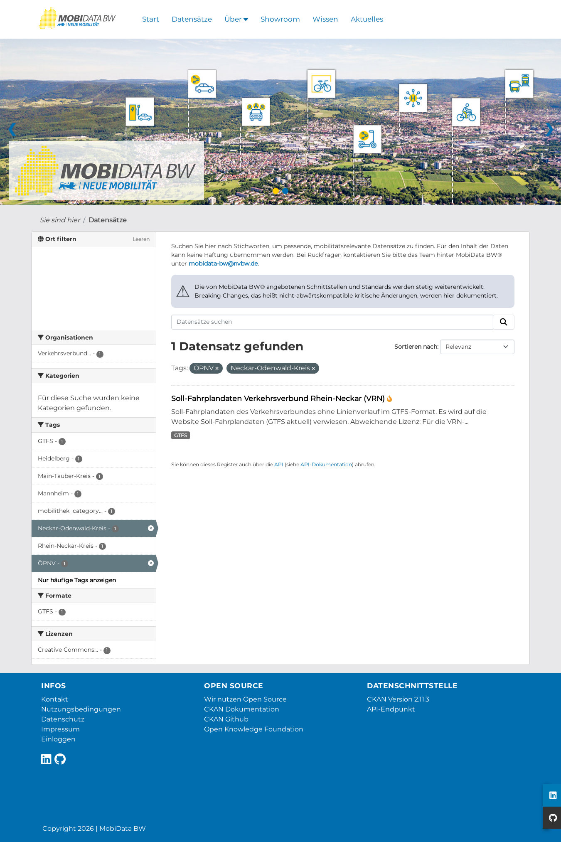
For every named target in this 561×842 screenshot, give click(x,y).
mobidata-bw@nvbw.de (223, 263)
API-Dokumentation (326, 464)
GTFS (180, 435)
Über (236, 19)
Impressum (60, 729)
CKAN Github (226, 719)
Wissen (325, 19)
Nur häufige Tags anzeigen (77, 580)
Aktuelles (367, 19)
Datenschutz (62, 719)
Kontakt (54, 699)
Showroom (280, 19)
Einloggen (58, 739)
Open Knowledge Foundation (253, 729)
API (278, 464)
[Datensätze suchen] (332, 322)
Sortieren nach (415, 346)
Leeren (141, 239)
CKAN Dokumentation (241, 709)
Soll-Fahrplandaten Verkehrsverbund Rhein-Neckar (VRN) (279, 398)
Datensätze (192, 19)
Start (150, 19)
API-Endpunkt (391, 709)
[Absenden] (503, 322)
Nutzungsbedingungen (81, 709)
